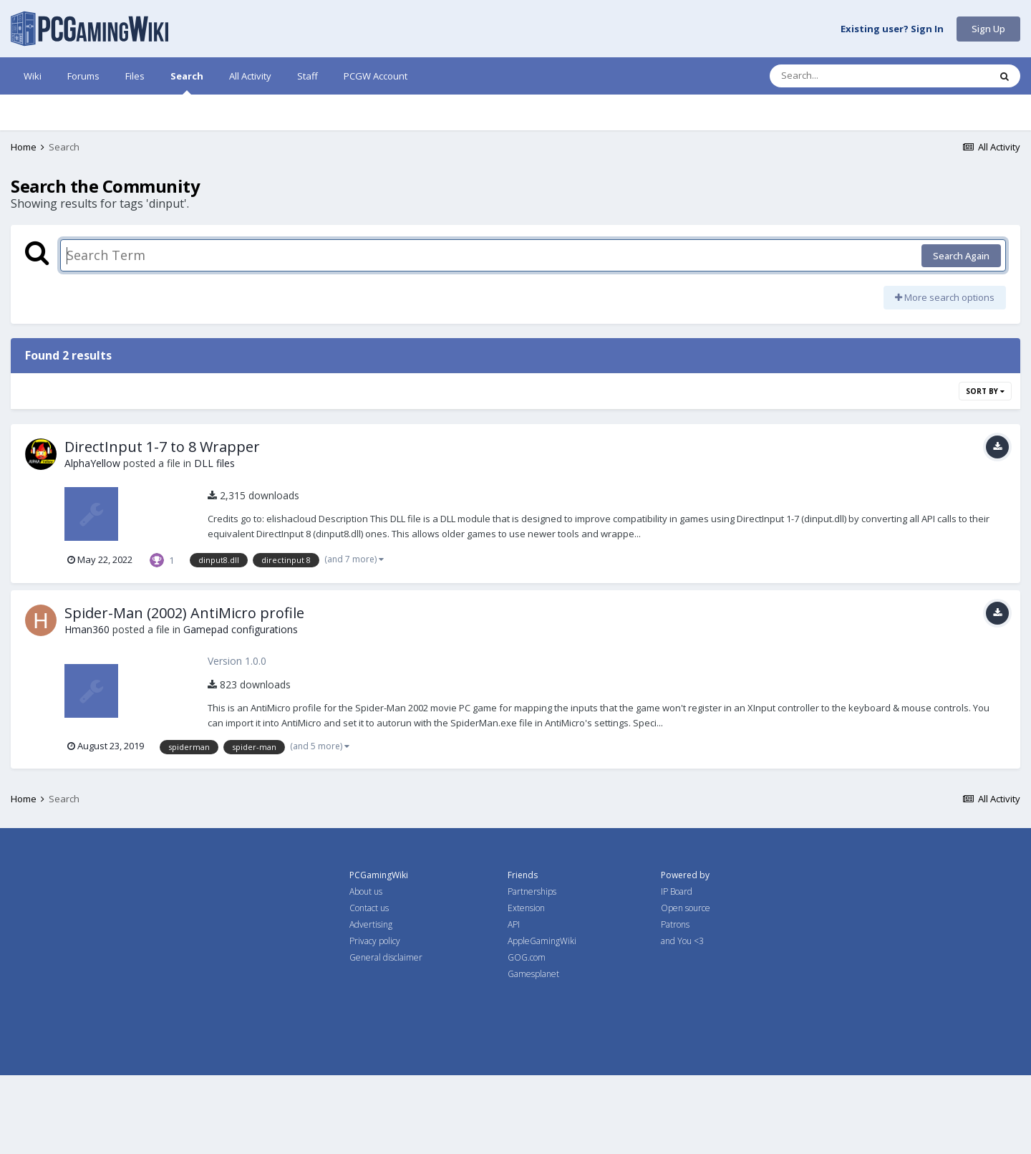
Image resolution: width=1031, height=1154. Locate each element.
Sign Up (988, 28)
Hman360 (87, 708)
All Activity (250, 75)
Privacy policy (374, 1020)
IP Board (676, 970)
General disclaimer (385, 1036)
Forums (83, 75)
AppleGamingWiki (542, 1020)
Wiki (33, 75)
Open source (685, 987)
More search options (944, 376)
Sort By (985, 470)
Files (135, 75)
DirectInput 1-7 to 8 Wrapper (162, 525)
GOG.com (527, 1036)
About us (365, 970)
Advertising (370, 1003)
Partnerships (532, 970)
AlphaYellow (92, 542)
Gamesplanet (533, 1053)
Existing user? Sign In (892, 29)
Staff (307, 75)
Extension (526, 987)
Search (186, 82)
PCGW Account (375, 75)
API (514, 1003)
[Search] (842, 75)
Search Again (961, 334)
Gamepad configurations (240, 708)
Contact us (369, 987)
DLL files (214, 542)
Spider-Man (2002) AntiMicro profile (184, 691)
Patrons (675, 1003)
